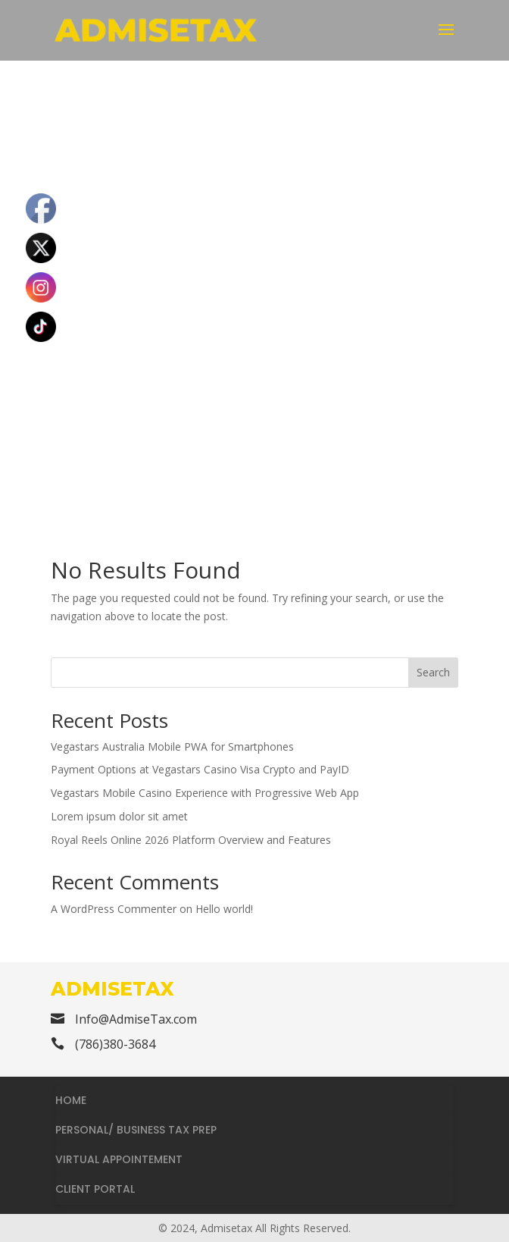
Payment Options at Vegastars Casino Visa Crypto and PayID (200, 769)
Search (433, 672)
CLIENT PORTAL (95, 1189)
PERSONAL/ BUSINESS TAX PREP (136, 1129)
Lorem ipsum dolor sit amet (119, 816)
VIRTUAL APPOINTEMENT (119, 1159)
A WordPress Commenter (113, 909)
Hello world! (224, 909)
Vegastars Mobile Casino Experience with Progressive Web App (205, 793)
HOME (70, 1100)
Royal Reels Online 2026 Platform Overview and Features (191, 840)
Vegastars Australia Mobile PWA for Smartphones (172, 746)
